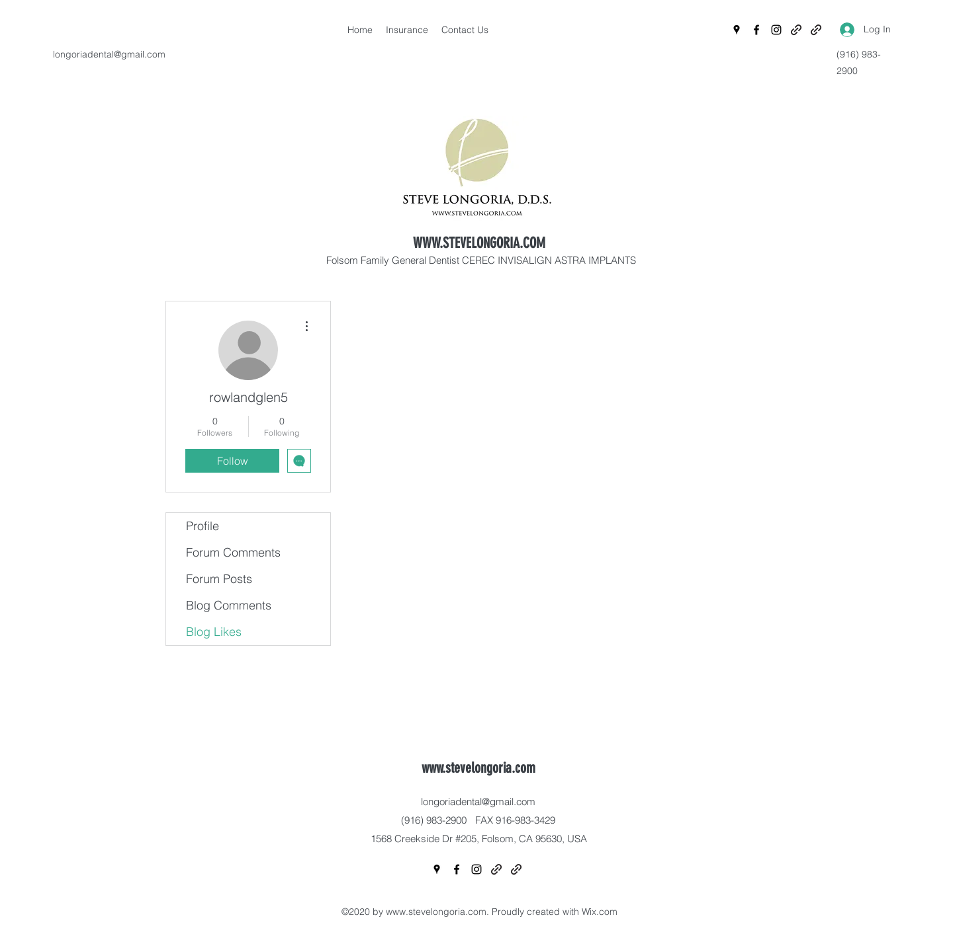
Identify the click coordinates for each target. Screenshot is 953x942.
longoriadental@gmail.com (109, 54)
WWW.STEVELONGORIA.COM (479, 243)
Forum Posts (219, 578)
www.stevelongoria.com (478, 768)
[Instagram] (776, 29)
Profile (202, 525)
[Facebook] (756, 29)
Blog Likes (214, 631)
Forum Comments (233, 552)
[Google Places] (736, 29)
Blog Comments (228, 605)
